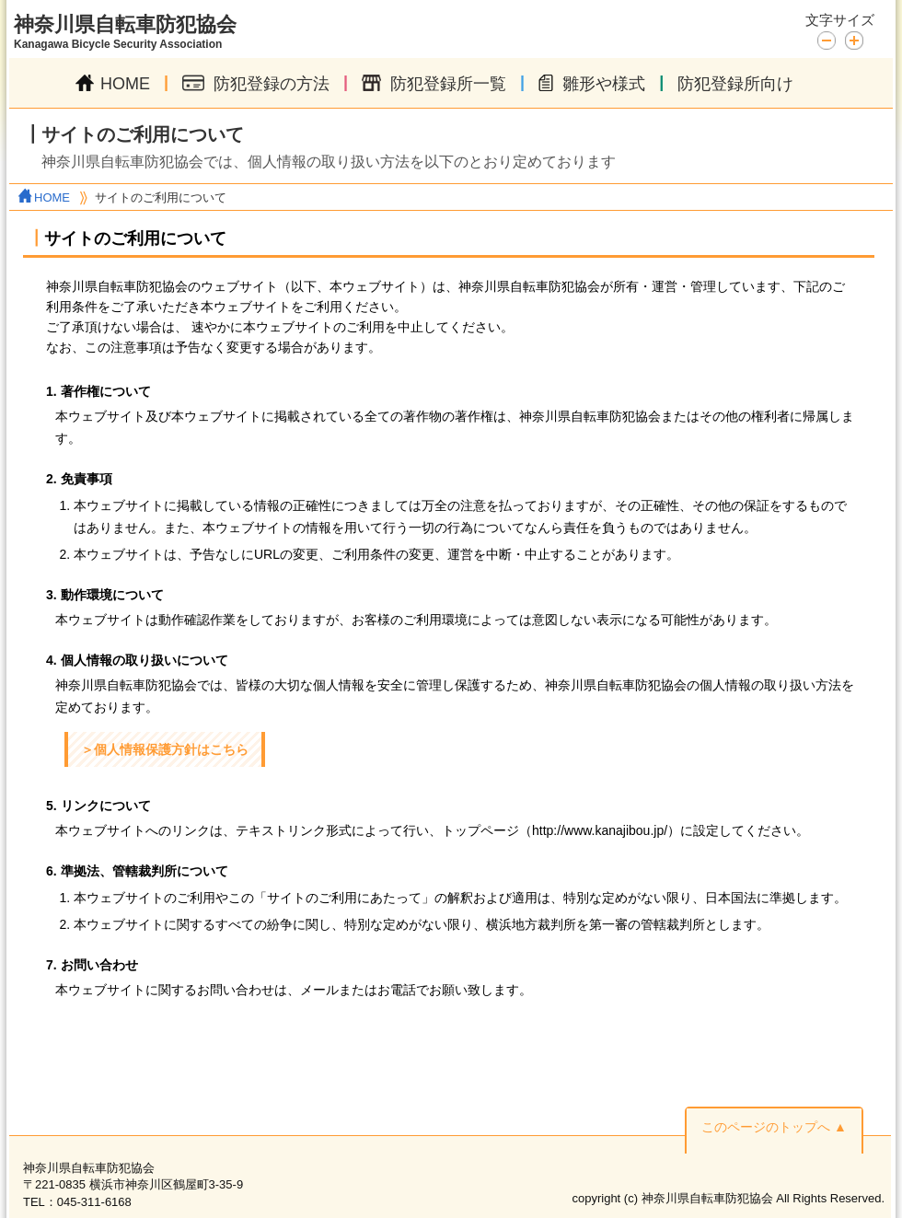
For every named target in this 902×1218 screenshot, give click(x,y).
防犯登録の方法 (256, 84)
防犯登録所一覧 (434, 84)
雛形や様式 (591, 84)
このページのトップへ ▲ (774, 1126)
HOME (112, 84)
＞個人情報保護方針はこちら (165, 749)
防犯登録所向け (735, 84)
